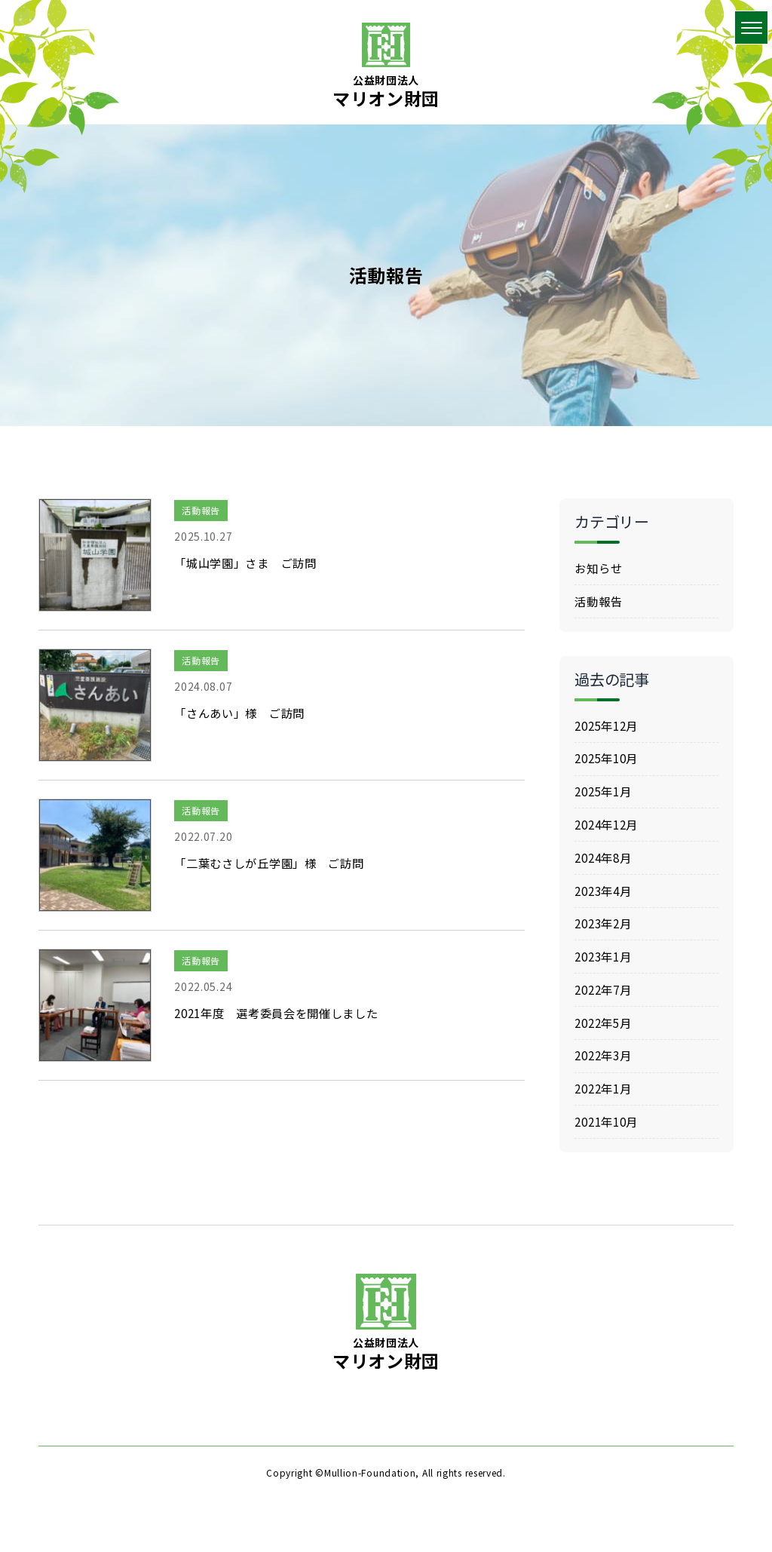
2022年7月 (605, 1005)
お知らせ (599, 569)
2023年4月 (605, 902)
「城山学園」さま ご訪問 (249, 563)
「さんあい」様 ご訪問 (243, 713)
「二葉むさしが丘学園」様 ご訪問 (274, 863)
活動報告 (201, 510)
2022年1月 (605, 1109)
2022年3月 (605, 1075)
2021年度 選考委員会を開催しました (283, 1013)
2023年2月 (605, 937)
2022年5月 (605, 1040)
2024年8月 (605, 867)
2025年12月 (609, 729)
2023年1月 (605, 971)
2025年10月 (609, 764)
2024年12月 (609, 833)
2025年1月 (605, 799)
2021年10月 (609, 1144)
